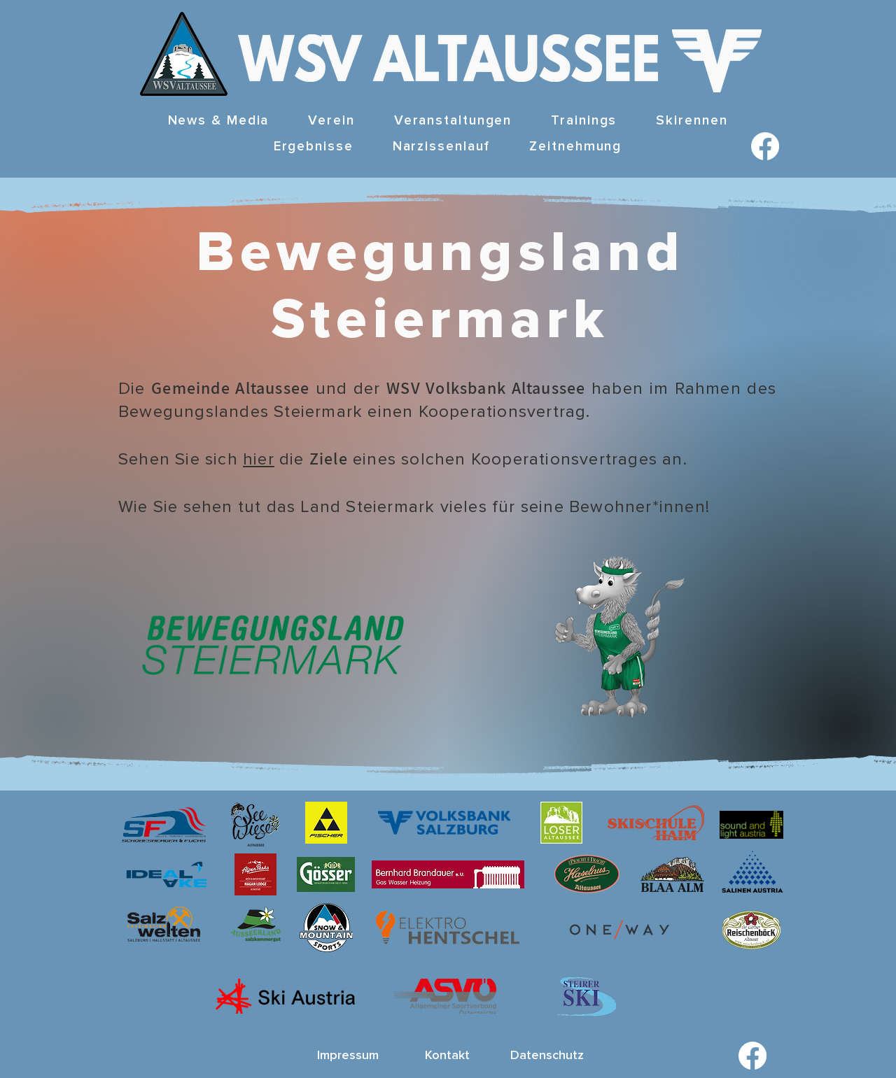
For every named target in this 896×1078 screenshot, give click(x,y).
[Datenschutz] (546, 1056)
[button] (331, 121)
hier (258, 459)
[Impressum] (348, 1056)
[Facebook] (765, 146)
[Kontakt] (447, 1056)
